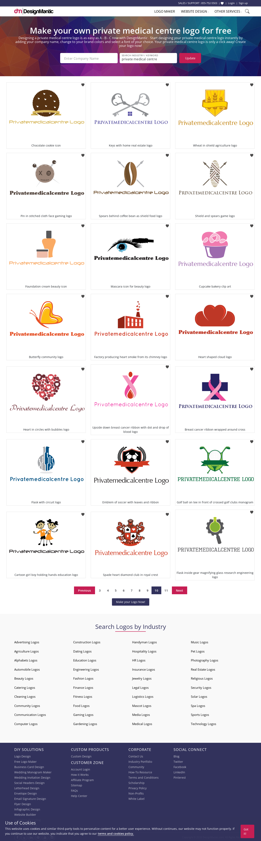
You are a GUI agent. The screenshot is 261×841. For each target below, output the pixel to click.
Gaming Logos (83, 714)
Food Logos (81, 705)
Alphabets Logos (25, 659)
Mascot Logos (141, 705)
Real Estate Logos (203, 669)
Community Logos (27, 705)
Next (179, 589)
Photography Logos (204, 659)
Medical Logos (142, 723)
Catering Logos (24, 687)
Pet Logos (198, 650)
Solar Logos (199, 696)
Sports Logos (200, 714)
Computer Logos (26, 723)
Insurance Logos (143, 669)
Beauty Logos (23, 678)
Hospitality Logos (144, 650)
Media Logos (141, 714)
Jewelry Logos (142, 678)
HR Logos (138, 659)
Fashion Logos (83, 678)
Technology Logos (203, 723)
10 (156, 589)
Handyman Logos (144, 641)
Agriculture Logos (26, 650)
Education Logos (84, 659)
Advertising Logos (26, 641)
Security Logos (201, 687)
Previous (84, 589)
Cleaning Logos (24, 696)
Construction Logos (86, 641)
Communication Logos (30, 714)
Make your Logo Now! (130, 601)
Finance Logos (83, 687)
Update (190, 58)
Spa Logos (198, 705)
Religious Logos (202, 678)
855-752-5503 (209, 3)
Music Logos (199, 641)
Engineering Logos (86, 669)
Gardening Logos (85, 723)
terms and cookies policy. (116, 833)
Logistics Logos (142, 696)
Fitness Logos (82, 696)
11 (166, 589)
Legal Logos (140, 687)
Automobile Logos (27, 669)
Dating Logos (82, 650)
